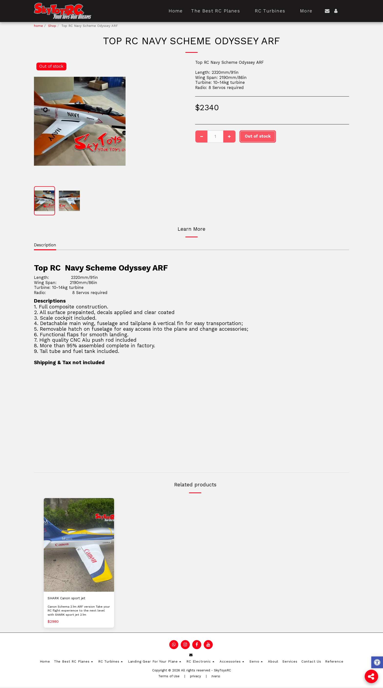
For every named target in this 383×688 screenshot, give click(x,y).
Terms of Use (169, 677)
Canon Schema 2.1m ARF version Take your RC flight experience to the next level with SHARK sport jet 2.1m (78, 611)
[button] (327, 11)
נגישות (216, 677)
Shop (52, 26)
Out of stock (258, 136)
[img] (79, 545)
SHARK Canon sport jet (70, 598)
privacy (195, 677)
